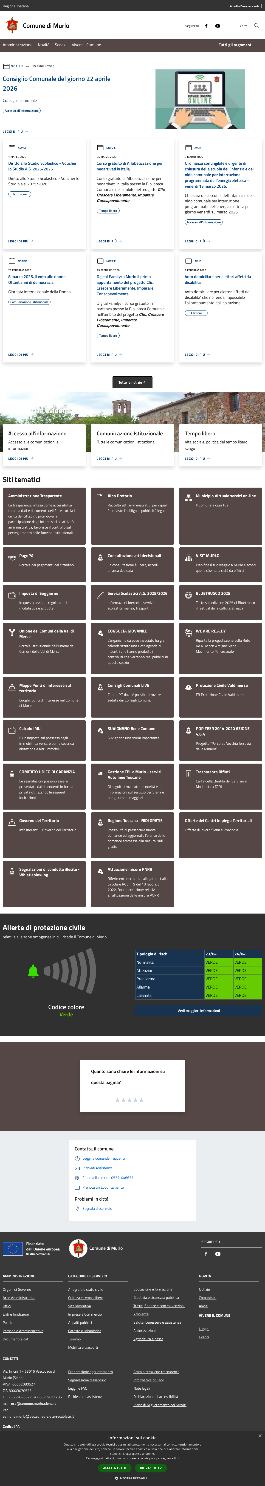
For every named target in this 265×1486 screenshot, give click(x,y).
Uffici (7, 1306)
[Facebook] (204, 25)
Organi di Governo (17, 1289)
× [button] (260, 1436)
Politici (8, 1322)
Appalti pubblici (80, 1322)
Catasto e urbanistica (84, 1331)
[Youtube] (215, 25)
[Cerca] (256, 25)
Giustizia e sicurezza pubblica (156, 1297)
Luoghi (204, 1328)
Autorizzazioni (144, 1330)
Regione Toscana (16, 6)
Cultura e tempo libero (85, 1297)
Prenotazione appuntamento (90, 1371)
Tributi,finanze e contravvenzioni (159, 1305)
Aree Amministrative (19, 1297)
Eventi (204, 1337)
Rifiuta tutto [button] (151, 1468)
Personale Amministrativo (23, 1331)
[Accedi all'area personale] (244, 6)
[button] (132, 1478)
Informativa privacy (148, 1380)
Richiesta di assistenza (86, 1396)
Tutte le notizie (132, 382)
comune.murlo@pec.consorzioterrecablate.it (38, 1416)
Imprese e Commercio (85, 1314)
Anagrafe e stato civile (85, 1289)
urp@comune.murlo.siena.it (33, 1403)
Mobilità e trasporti (83, 1347)
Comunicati (208, 1297)
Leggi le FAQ (77, 1388)
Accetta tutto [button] (114, 1468)
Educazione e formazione (152, 1289)
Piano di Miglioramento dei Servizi (159, 1405)
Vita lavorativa (79, 1306)
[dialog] (132, 1458)
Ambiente (141, 1314)
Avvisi (17, 148)
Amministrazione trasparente (156, 1371)
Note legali (141, 1388)
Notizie (17, 66)
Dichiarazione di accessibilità (155, 1396)
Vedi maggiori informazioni (199, 1010)
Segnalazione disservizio (87, 1380)
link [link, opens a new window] (176, 1458)
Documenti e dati (16, 1339)
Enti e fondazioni (16, 1314)
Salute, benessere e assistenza (157, 1322)
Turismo (74, 1339)
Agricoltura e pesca (148, 1339)
